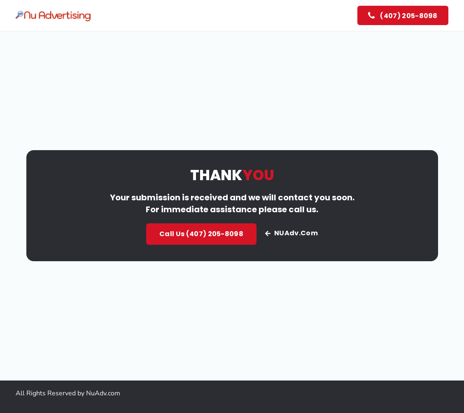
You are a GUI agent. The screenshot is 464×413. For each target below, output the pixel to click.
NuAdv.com (103, 393)
